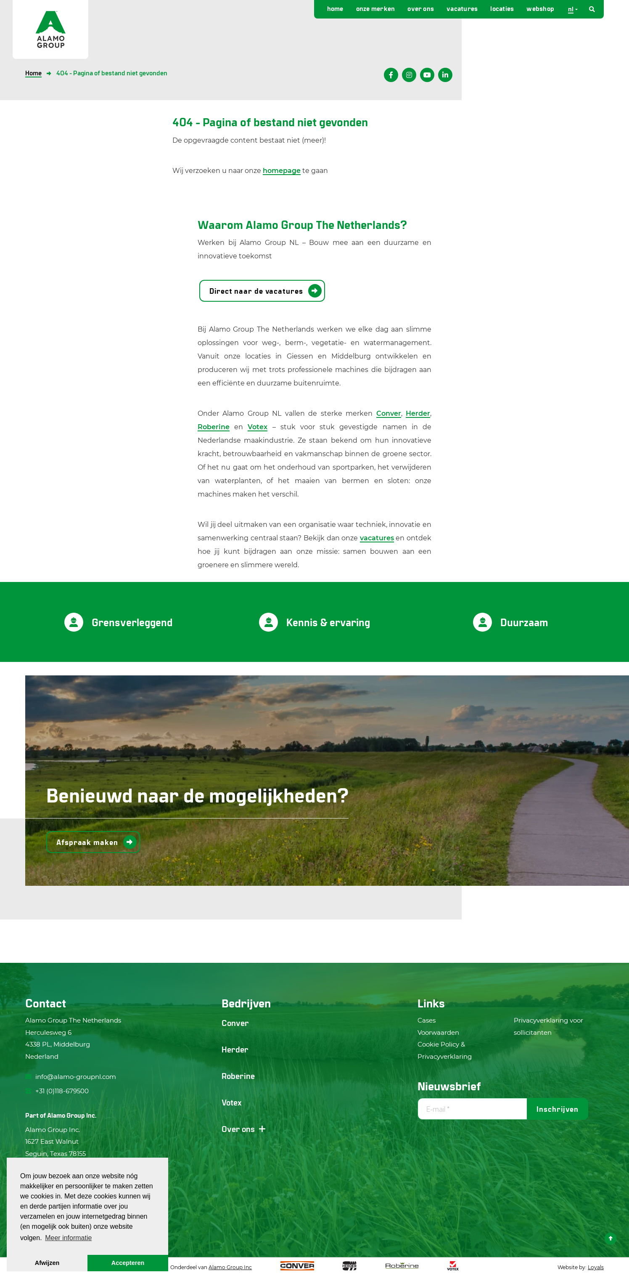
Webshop (540, 8)
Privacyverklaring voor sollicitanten (548, 1026)
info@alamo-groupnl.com (70, 1077)
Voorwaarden (438, 1032)
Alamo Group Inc (230, 1267)
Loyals (596, 1267)
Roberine (214, 427)
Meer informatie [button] (68, 1237)
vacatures (377, 538)
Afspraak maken (87, 842)
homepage (282, 171)
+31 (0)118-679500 (57, 1091)
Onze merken (375, 8)
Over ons (420, 8)
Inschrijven (557, 1108)
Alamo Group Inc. (71, 1115)
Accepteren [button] (127, 1262)
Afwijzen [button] (47, 1262)
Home (335, 8)
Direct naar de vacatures (256, 290)
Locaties (502, 8)
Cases (427, 1020)
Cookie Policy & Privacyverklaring (445, 1050)
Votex (257, 427)
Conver (388, 413)
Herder (418, 413)
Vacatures (462, 8)
